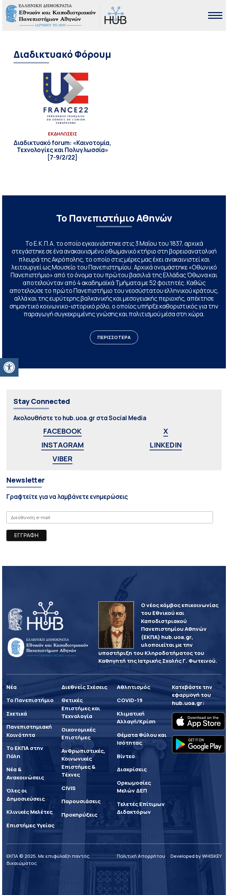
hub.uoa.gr (187, 703)
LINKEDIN (166, 445)
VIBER (62, 458)
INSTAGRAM (62, 445)
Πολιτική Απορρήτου (141, 856)
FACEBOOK (62, 431)
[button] (9, 367)
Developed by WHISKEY (196, 856)
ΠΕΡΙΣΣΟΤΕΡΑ (114, 337)
